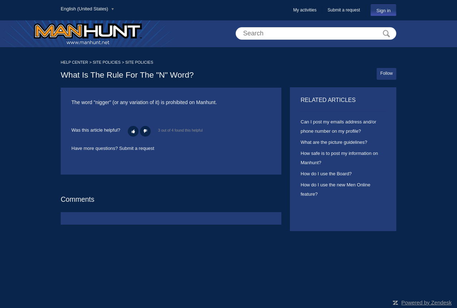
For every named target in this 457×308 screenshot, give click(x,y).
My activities (304, 10)
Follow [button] (386, 73)
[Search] (316, 33)
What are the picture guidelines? (334, 142)
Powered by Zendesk (426, 302)
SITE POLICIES (107, 62)
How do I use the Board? (326, 173)
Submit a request (344, 10)
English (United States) (85, 8)
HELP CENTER (74, 62)
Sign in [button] (383, 10)
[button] (133, 131)
